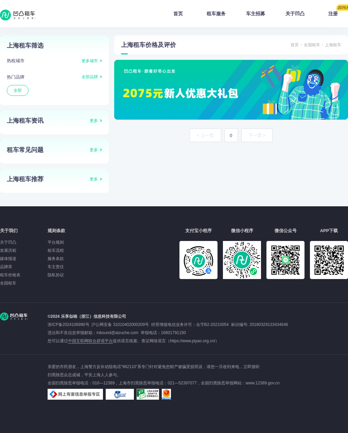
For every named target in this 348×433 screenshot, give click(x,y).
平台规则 (56, 242)
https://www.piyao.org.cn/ (192, 341)
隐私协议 (56, 275)
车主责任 (56, 266)
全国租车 (312, 44)
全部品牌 (90, 76)
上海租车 (333, 44)
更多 (94, 120)
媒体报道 (8, 258)
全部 (18, 90)
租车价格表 (10, 275)
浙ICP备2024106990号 (69, 324)
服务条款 (56, 258)
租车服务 (216, 13)
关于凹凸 (294, 13)
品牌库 (6, 266)
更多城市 (90, 60)
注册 (338, 11)
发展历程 (8, 250)
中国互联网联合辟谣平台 (90, 341)
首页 (178, 13)
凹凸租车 (18, 15)
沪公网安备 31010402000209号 (120, 324)
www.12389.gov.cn (263, 383)
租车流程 (56, 250)
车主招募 (255, 13)
